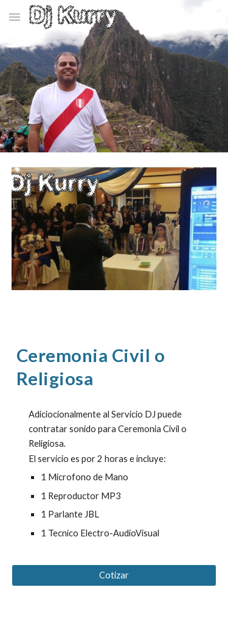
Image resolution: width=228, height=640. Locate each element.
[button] (14, 17)
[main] (114, 367)
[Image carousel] (114, 236)
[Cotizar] (114, 575)
